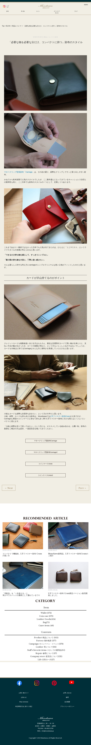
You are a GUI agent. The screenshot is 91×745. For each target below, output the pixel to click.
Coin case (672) (46, 616)
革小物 (23, 11)
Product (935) (46, 637)
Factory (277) (46, 641)
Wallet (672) (46, 613)
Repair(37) (46, 653)
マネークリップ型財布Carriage (45, 441)
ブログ (76, 11)
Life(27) (46, 659)
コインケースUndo (45, 464)
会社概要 (67, 702)
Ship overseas (23, 702)
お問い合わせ (67, 693)
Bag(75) (46, 622)
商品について (48, 37)
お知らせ (24, 697)
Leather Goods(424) (46, 619)
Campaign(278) (46, 644)
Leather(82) (46, 647)
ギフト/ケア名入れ (57, 12)
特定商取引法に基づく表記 (23, 706)
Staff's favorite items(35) (46, 650)
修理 (67, 697)
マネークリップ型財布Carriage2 (45, 452)
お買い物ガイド (24, 693)
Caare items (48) (46, 625)
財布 (7, 11)
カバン (38, 11)
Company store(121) (46, 656)
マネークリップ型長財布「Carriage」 (19, 172)
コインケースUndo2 (45, 475)
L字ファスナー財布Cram (60, 416)
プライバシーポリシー (67, 706)
